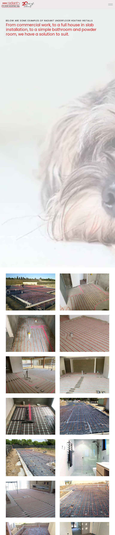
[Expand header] (110, 4)
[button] (30, 291)
